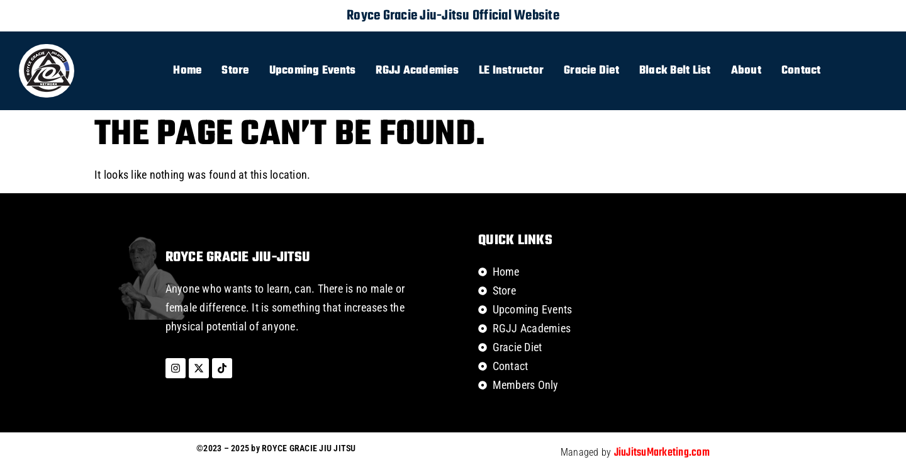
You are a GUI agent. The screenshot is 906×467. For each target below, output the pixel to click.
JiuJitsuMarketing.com (662, 453)
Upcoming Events (312, 71)
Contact (801, 71)
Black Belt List (675, 71)
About (746, 71)
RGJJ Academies (417, 71)
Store (235, 71)
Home (187, 71)
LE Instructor (511, 71)
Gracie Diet (591, 71)
